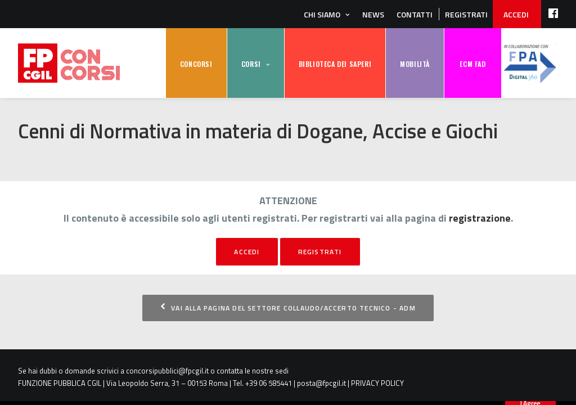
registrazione (480, 218)
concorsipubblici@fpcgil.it (167, 370)
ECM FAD (472, 64)
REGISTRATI (466, 14)
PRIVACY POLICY (377, 383)
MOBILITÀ (415, 64)
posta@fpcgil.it (321, 383)
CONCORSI (196, 64)
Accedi (246, 251)
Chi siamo (322, 14)
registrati (320, 251)
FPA (529, 63)
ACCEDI (516, 14)
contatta (230, 370)
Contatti (415, 14)
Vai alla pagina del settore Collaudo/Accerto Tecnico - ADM (288, 308)
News (373, 14)
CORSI (251, 64)
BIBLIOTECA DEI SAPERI (335, 64)
